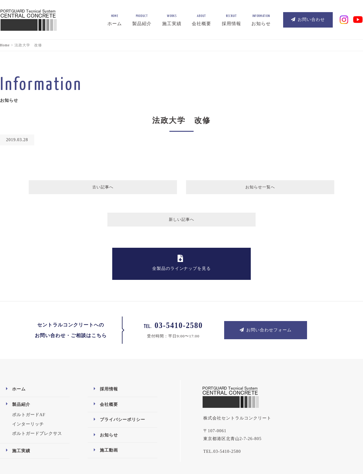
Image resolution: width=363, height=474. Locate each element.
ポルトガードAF (29, 384)
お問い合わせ (308, 19)
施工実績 (21, 420)
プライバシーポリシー (122, 389)
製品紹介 (21, 373)
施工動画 (109, 419)
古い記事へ (96, 188)
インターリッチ (28, 393)
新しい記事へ (266, 188)
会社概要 (109, 373)
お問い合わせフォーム (266, 299)
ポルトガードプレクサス (37, 403)
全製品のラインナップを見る (181, 232)
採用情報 (109, 358)
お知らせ (109, 404)
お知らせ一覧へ (181, 188)
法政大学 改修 (181, 120)
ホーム (19, 358)
